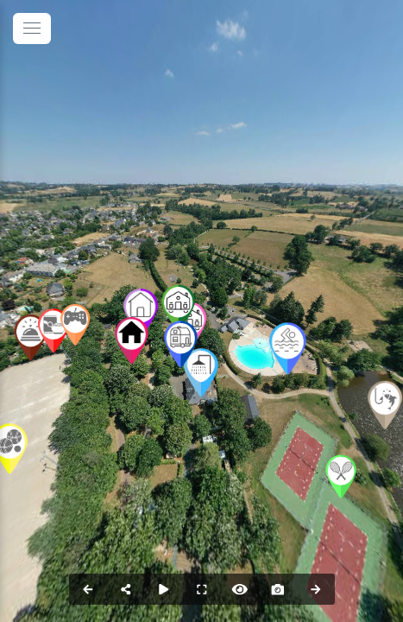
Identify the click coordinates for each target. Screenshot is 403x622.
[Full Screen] (202, 589)
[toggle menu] (32, 28)
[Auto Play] (164, 589)
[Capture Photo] (278, 589)
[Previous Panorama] (88, 589)
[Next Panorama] (316, 589)
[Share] (126, 589)
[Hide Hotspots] (240, 589)
